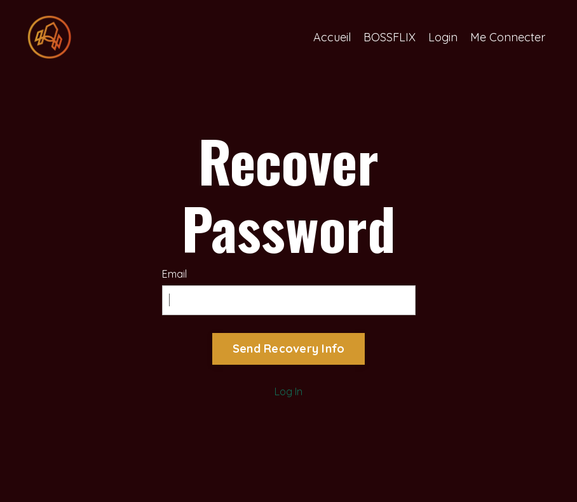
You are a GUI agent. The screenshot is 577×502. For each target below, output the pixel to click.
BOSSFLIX (389, 37)
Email (174, 274)
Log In (288, 391)
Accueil (332, 37)
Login (443, 37)
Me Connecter (507, 37)
